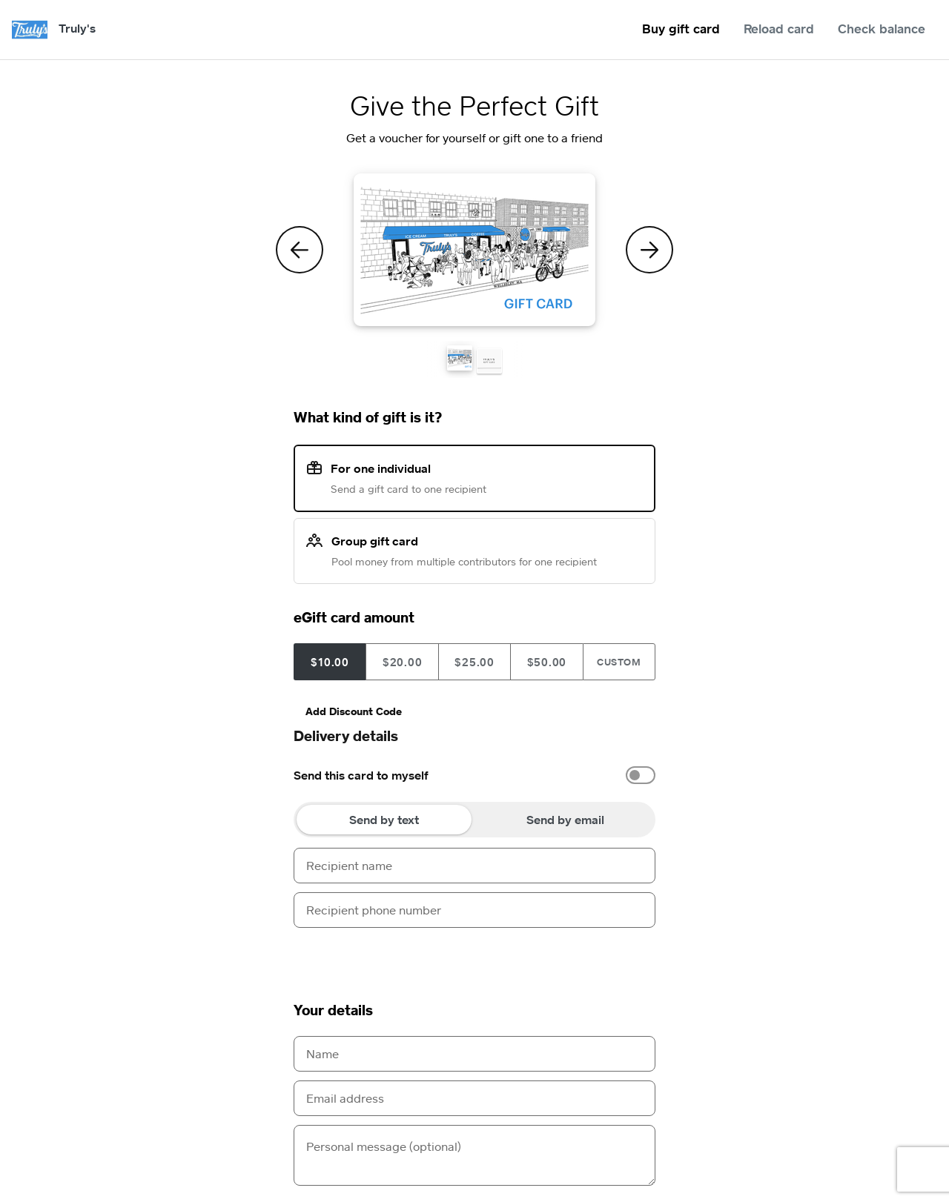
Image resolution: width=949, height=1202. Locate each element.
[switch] (640, 775)
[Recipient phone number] (474, 910)
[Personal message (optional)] (474, 1155)
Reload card (779, 28)
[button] (459, 358)
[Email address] (474, 1098)
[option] (474, 775)
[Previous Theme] (299, 249)
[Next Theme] (649, 249)
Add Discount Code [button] (353, 711)
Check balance (881, 28)
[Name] (474, 1054)
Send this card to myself (361, 775)
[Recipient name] (474, 865)
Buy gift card (681, 28)
